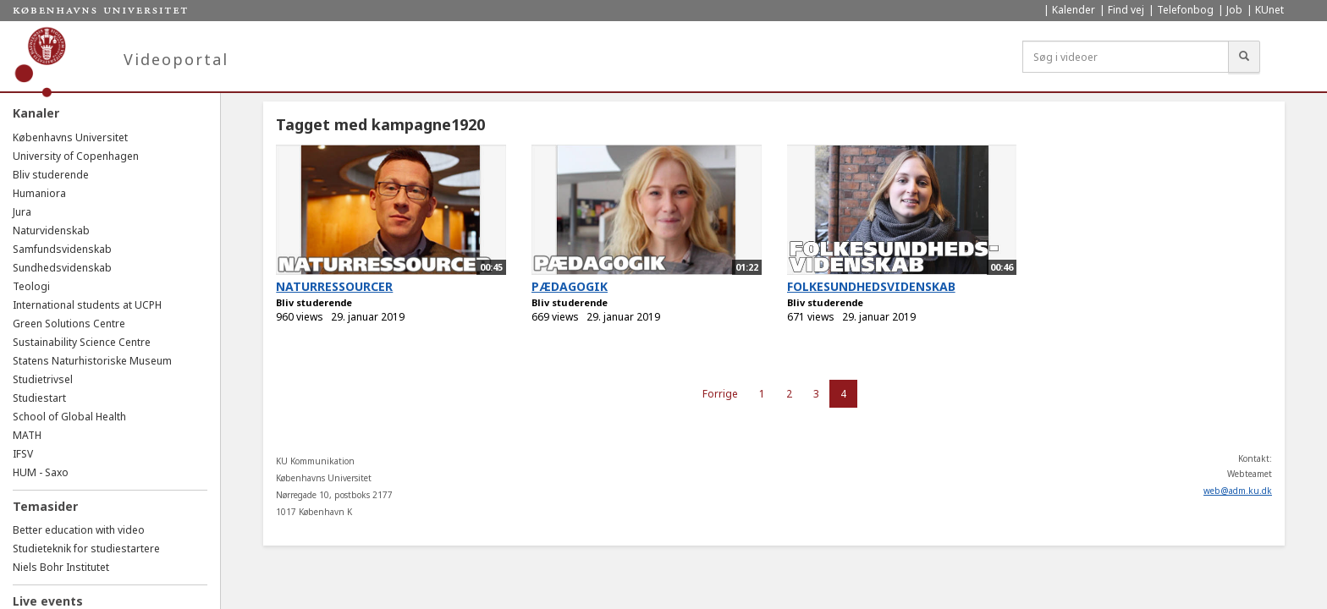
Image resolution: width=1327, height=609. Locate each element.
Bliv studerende (51, 174)
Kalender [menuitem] (1073, 10)
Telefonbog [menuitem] (1185, 10)
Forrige (720, 394)
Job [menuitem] (1234, 10)
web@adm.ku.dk (1237, 491)
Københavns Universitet (70, 137)
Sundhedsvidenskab (62, 268)
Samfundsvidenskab (62, 249)
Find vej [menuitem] (1126, 10)
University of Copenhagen (76, 156)
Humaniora (39, 193)
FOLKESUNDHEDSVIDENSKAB (871, 286)
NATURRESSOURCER (334, 286)
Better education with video (79, 530)
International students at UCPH (87, 305)
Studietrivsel (43, 379)
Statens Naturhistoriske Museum (92, 361)
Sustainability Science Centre (82, 342)
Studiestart (39, 398)
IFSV (23, 454)
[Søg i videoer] (1125, 57)
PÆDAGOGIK (569, 286)
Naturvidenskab (51, 230)
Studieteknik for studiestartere (86, 548)
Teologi (31, 286)
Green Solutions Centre (69, 323)
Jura (22, 212)
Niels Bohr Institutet (61, 567)
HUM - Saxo (41, 472)
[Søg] (1244, 57)
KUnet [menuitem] (1269, 10)
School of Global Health (69, 416)
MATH (27, 435)
